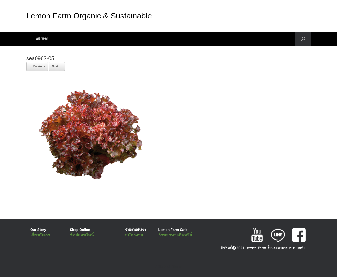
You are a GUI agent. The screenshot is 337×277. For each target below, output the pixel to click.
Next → (57, 66)
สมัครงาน (134, 235)
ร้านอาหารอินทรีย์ (175, 235)
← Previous (37, 66)
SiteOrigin (164, 266)
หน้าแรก (42, 39)
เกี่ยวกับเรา (40, 235)
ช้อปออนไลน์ (82, 235)
